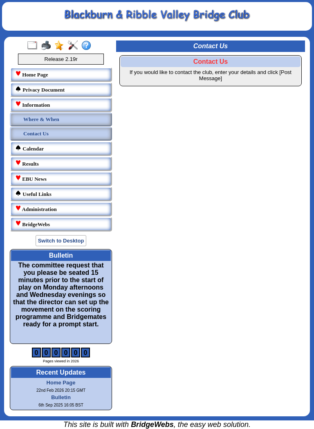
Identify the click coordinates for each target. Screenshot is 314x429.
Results (27, 163)
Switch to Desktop (61, 241)
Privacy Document (40, 89)
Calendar (29, 148)
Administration (36, 208)
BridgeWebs (32, 223)
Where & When (41, 119)
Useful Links (33, 193)
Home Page (31, 74)
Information (32, 104)
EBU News (31, 178)
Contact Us (36, 133)
